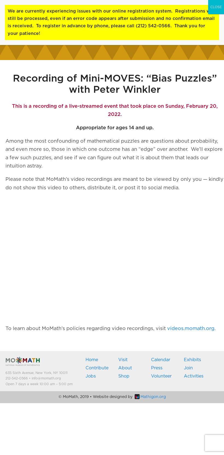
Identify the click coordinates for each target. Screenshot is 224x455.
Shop (123, 376)
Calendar (160, 360)
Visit (123, 360)
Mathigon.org (150, 397)
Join (188, 368)
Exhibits (192, 360)
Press (157, 368)
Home (92, 360)
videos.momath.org (190, 328)
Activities (194, 376)
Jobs (91, 376)
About (125, 368)
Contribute (97, 368)
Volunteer (161, 376)
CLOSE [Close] (216, 7)
